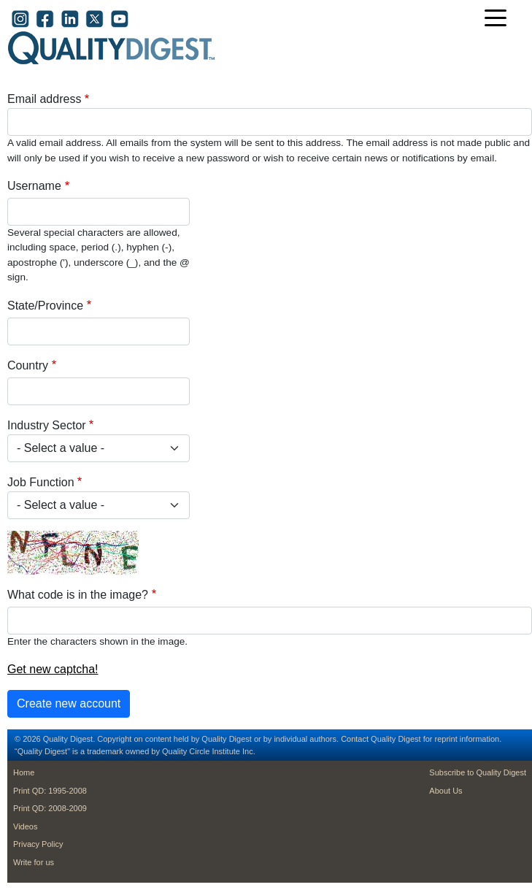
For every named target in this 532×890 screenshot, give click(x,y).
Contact (355, 738)
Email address (44, 99)
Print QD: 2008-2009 (50, 808)
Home (23, 772)
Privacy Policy (38, 844)
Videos (25, 826)
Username (34, 186)
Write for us (33, 862)
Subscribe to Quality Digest (477, 772)
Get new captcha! (53, 669)
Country (27, 365)
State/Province (45, 305)
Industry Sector (46, 425)
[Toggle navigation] (499, 19)
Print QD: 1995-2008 (50, 790)
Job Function (40, 482)
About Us (445, 790)
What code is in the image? (77, 594)
